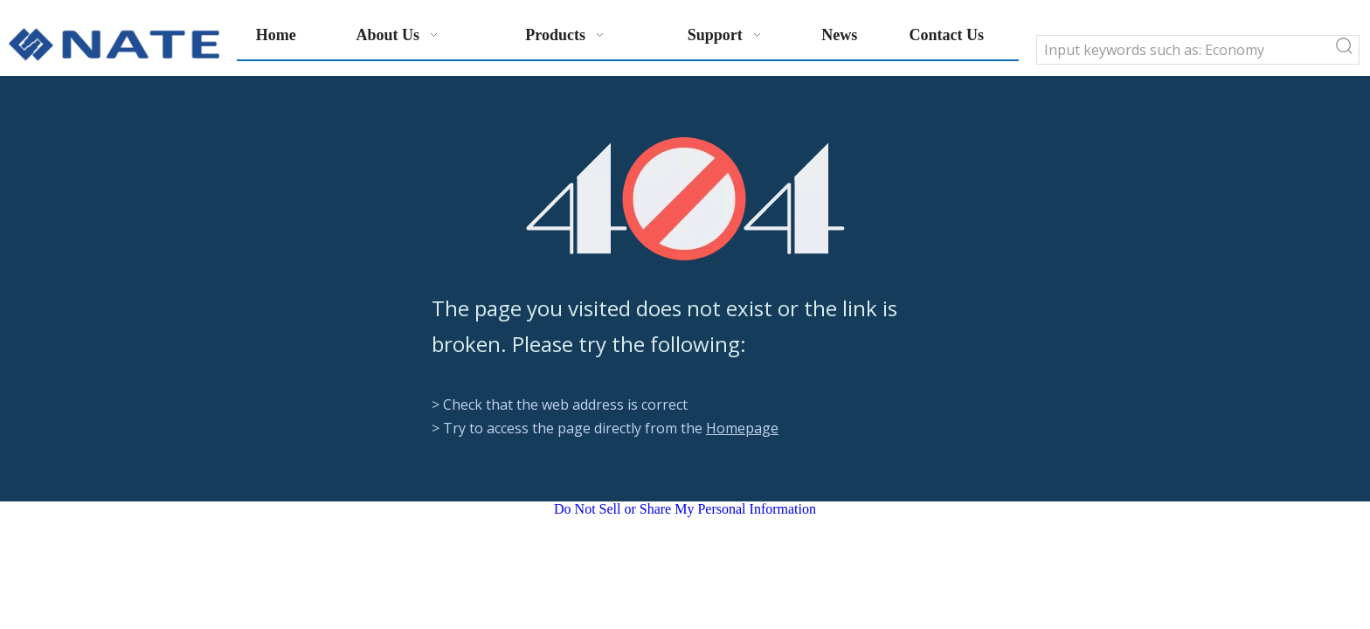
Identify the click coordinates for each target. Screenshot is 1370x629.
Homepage (742, 428)
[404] (685, 198)
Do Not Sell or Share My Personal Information (685, 508)
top (1333, 554)
